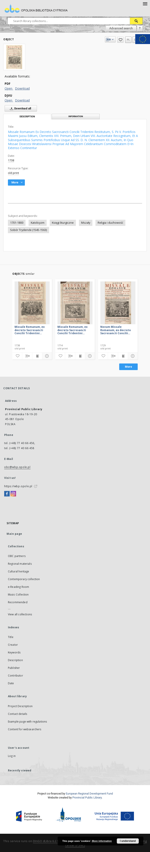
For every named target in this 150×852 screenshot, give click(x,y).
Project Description (20, 706)
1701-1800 (16, 223)
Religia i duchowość (110, 223)
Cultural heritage (18, 571)
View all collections (20, 614)
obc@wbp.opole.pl (17, 467)
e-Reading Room (18, 587)
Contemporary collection (24, 579)
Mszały (85, 223)
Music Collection (18, 594)
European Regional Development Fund (89, 793)
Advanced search (121, 28)
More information (102, 841)
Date (11, 683)
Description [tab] (27, 116)
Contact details (17, 714)
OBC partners (17, 556)
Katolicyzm (37, 223)
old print (13, 173)
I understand (128, 841)
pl (128, 39)
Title (10, 637)
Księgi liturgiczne (63, 223)
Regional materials (20, 564)
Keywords (14, 652)
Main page (14, 534)
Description (15, 660)
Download (22, 88)
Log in (12, 756)
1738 (11, 160)
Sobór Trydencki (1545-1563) (28, 230)
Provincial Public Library (87, 797)
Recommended (17, 602)
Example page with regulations (27, 721)
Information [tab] (75, 116)
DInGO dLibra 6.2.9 (46, 841)
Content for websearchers (24, 729)
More (128, 366)
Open (9, 88)
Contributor (15, 675)
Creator (13, 645)
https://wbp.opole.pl (18, 486)
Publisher (14, 668)
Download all (19, 108)
